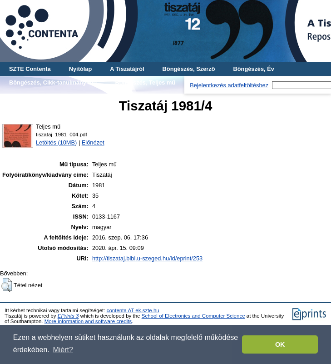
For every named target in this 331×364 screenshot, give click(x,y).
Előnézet (93, 142)
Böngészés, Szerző (189, 68)
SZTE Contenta (30, 68)
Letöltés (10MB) (56, 142)
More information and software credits (88, 321)
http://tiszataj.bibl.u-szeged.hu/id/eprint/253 (147, 258)
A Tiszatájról (127, 68)
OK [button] (280, 344)
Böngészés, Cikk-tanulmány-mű (53, 82)
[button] (6, 285)
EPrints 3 (68, 316)
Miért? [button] (63, 350)
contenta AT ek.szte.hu (133, 310)
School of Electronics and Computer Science (193, 316)
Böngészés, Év (253, 68)
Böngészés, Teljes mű (145, 82)
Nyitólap (80, 68)
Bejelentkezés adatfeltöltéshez (229, 85)
